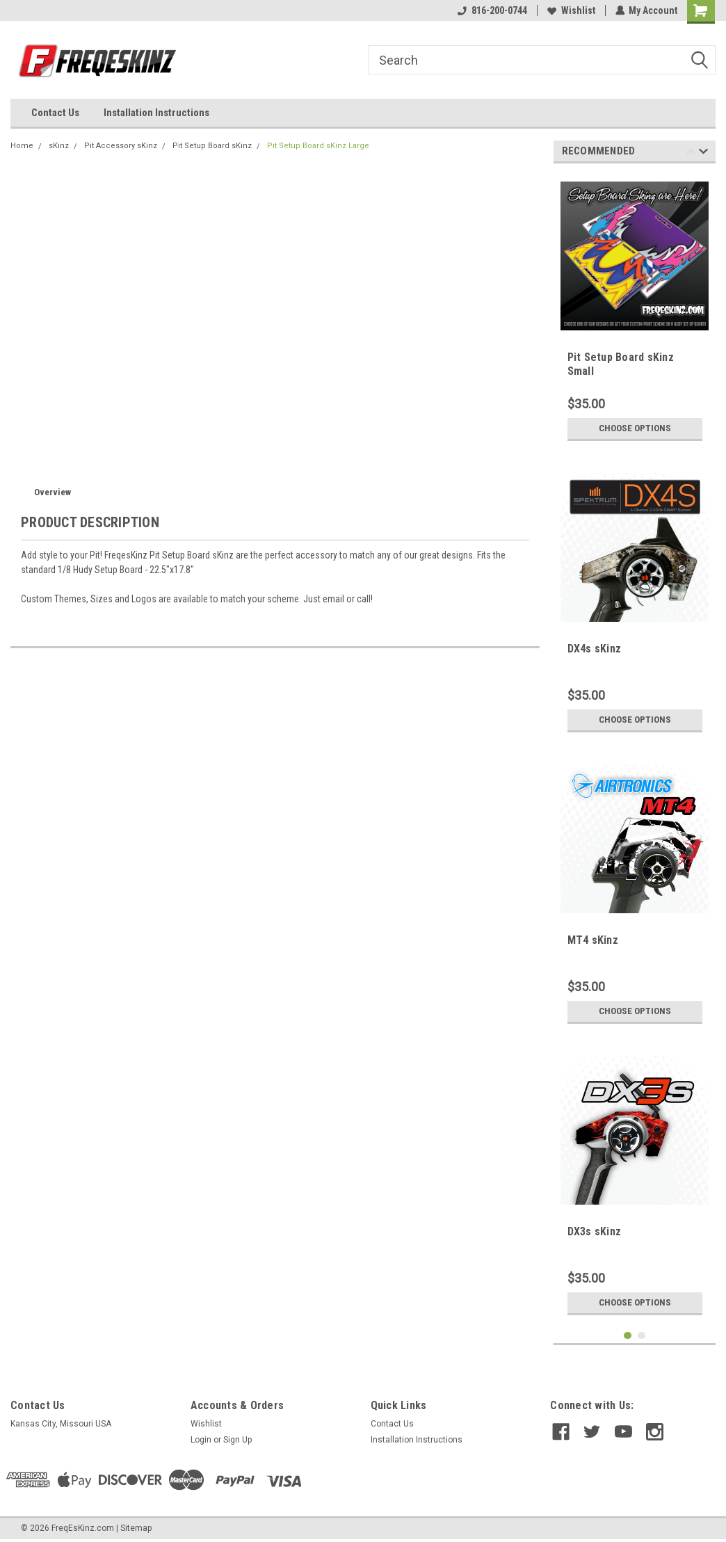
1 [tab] (627, 1336)
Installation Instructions (156, 112)
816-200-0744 (491, 10)
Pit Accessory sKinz (120, 145)
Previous (691, 153)
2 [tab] (641, 1336)
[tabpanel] (634, 310)
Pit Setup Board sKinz (212, 145)
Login (201, 1440)
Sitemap (136, 1528)
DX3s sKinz (594, 1231)
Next (703, 153)
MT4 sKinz (592, 940)
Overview (52, 492)
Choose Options (634, 428)
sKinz (59, 145)
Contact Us (55, 112)
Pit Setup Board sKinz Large (318, 145)
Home (21, 145)
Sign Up (237, 1440)
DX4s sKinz (594, 648)
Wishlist (571, 10)
